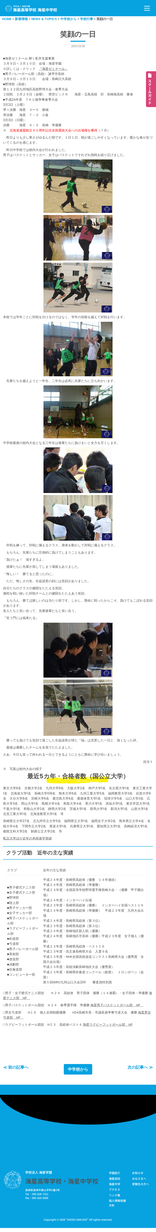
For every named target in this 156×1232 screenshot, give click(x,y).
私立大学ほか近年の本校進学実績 (27, 841)
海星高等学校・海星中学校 (61, 1185)
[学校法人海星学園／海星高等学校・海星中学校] (31, 8)
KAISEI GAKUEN (77, 1224)
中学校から (78, 1073)
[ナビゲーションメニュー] (147, 8)
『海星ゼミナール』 (53, 68)
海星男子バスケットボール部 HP (116, 1009)
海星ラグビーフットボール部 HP (108, 1028)
